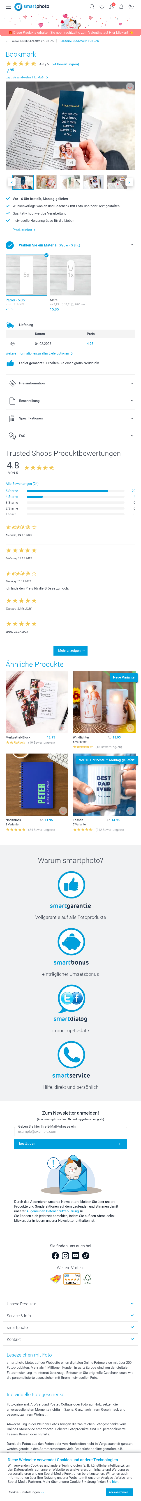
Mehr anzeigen (69, 651)
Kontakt (14, 1339)
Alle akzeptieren (118, 1492)
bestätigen (27, 1144)
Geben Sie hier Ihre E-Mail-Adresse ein (47, 1127)
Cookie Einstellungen (26, 1492)
